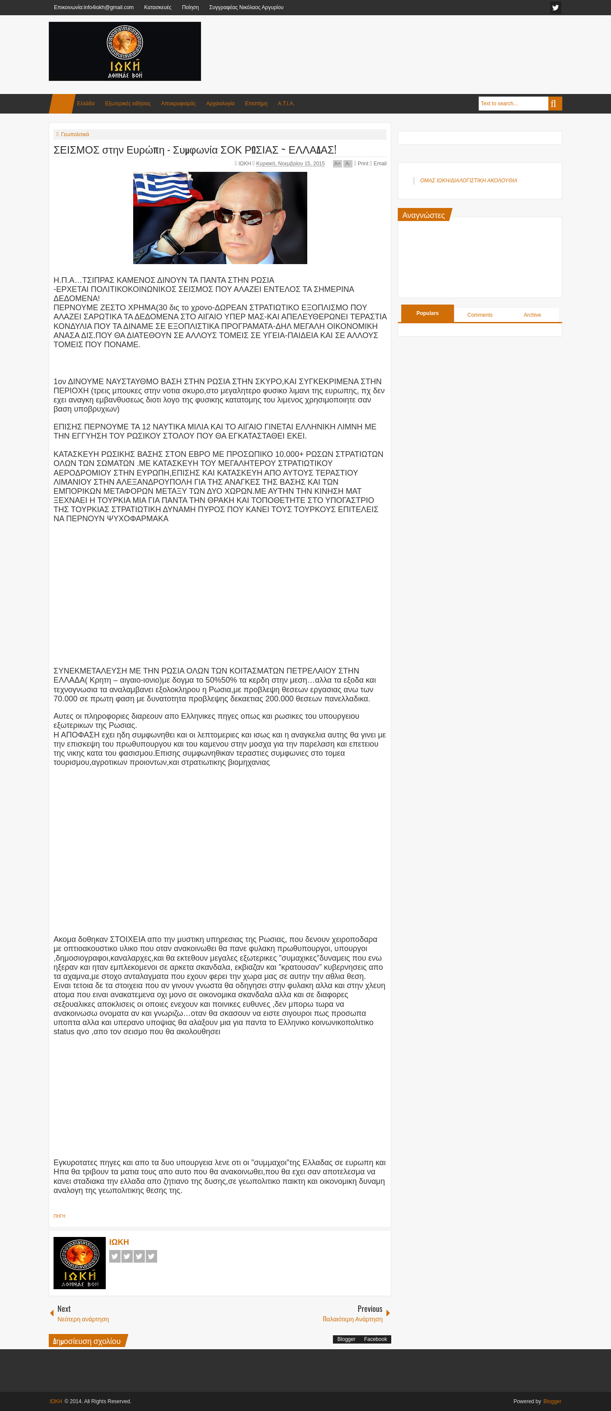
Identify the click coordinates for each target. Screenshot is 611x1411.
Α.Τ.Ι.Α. (286, 104)
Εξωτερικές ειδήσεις (128, 104)
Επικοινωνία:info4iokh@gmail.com (94, 7)
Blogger (346, 1339)
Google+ (139, 1256)
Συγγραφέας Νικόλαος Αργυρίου (246, 7)
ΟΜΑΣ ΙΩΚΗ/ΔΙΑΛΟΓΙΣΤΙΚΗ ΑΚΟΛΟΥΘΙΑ (468, 181)
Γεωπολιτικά (75, 134)
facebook (555, 7)
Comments (480, 315)
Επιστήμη (256, 104)
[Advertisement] (403, 43)
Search (555, 104)
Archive (532, 315)
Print (361, 164)
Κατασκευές (157, 7)
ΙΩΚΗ (245, 164)
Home (62, 104)
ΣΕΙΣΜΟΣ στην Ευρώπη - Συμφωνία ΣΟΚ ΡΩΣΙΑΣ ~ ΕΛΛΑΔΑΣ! (195, 149)
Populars (427, 313)
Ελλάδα (85, 104)
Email (378, 164)
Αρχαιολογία (220, 104)
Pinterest (151, 1256)
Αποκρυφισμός (178, 104)
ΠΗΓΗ (59, 1216)
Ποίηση (190, 7)
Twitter (127, 1256)
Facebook (115, 1256)
